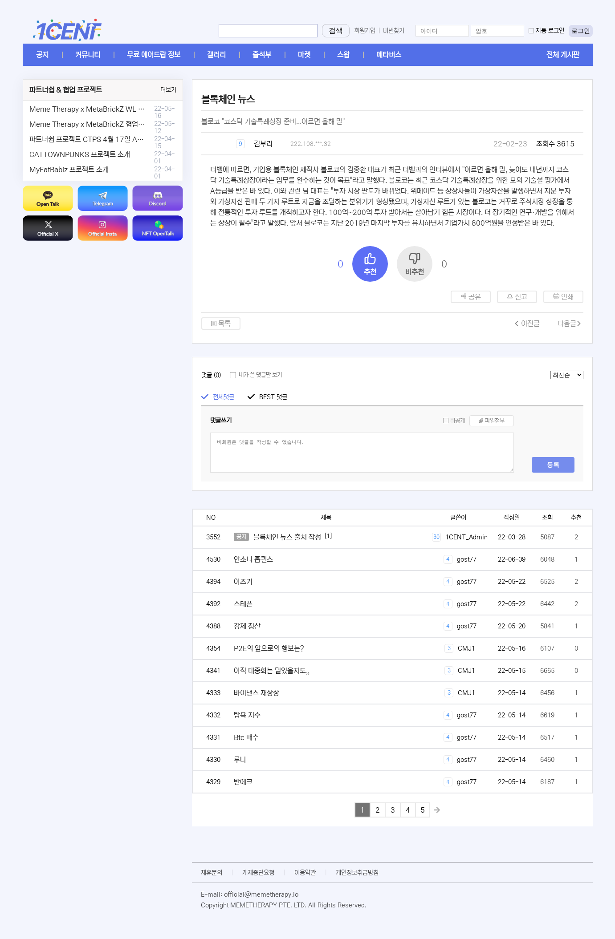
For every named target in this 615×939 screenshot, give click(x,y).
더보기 (168, 89)
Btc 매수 (246, 737)
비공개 (457, 420)
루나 (240, 760)
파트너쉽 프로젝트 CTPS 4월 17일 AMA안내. (96, 139)
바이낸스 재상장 (256, 693)
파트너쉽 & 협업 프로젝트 (65, 90)
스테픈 (243, 604)
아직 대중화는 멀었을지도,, (272, 671)
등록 (553, 464)
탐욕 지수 (247, 715)
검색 (336, 30)
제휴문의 (211, 872)
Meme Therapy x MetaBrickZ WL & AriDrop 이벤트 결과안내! (124, 109)
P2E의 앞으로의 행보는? (269, 648)
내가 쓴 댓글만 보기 (260, 375)
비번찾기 (393, 30)
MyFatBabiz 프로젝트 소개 (69, 170)
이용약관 (305, 872)
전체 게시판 (562, 55)
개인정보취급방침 (357, 872)
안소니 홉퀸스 (253, 559)
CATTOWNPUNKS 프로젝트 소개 (79, 154)
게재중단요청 (258, 872)
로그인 (580, 30)
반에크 (243, 782)
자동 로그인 (550, 30)
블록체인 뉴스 (228, 99)
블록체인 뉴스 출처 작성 (287, 537)
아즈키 (243, 582)
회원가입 (364, 30)
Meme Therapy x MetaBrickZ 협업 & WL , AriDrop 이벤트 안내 (125, 124)
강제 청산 (247, 626)
